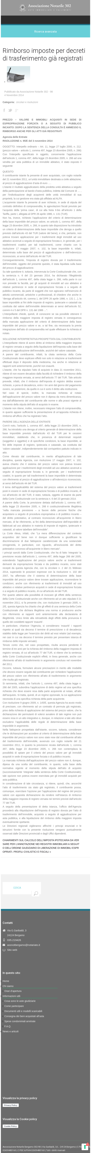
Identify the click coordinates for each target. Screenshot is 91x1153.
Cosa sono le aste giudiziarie (20, 1001)
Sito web (12, 949)
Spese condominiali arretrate (19, 1021)
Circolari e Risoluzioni (27, 102)
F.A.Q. (7, 1026)
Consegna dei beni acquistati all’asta (24, 1016)
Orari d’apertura (12, 991)
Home (6, 981)
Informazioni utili (11, 996)
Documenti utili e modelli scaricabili (23, 1011)
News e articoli (10, 1031)
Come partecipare (14, 1006)
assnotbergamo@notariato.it (23, 944)
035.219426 (14, 940)
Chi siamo (8, 986)
